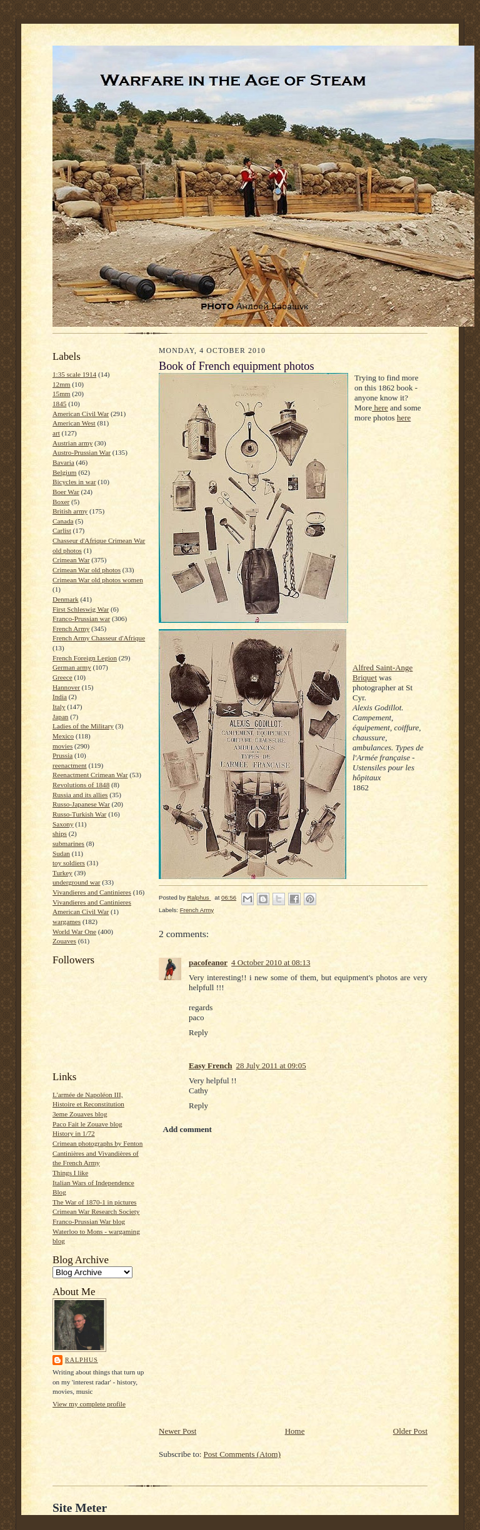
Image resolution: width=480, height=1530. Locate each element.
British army (70, 511)
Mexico (63, 736)
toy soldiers (68, 863)
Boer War (65, 491)
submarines (68, 843)
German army (71, 667)
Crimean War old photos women (97, 580)
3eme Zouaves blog (80, 1114)
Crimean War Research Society (95, 1211)
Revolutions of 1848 (80, 784)
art (56, 433)
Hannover (66, 687)
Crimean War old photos (86, 570)
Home (295, 1431)
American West (74, 423)
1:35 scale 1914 (74, 374)
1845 (59, 403)
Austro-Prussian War (81, 452)
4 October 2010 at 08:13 (270, 962)
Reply (198, 1032)
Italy (58, 706)
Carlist (61, 530)
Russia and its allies (80, 794)
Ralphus (81, 1359)
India (59, 696)
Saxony (63, 824)
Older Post (410, 1431)
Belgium (64, 472)
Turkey (62, 873)
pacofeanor (208, 962)
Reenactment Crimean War (90, 774)
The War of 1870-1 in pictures (94, 1202)
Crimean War (70, 560)
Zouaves (64, 941)
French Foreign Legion (84, 658)
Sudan (61, 853)
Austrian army (72, 443)
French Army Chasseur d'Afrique (98, 638)
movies (62, 746)
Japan (60, 716)
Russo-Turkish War (79, 814)
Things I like (70, 1172)
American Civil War (80, 413)
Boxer (60, 501)
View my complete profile (89, 1404)
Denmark (65, 599)
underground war (76, 882)
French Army (70, 628)
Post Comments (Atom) (242, 1454)
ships (59, 833)
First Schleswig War (80, 609)
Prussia (62, 755)
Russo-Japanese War (81, 804)
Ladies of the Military (83, 726)
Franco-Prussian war (81, 618)
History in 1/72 (73, 1133)
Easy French (210, 1065)
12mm (61, 384)
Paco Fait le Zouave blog (87, 1124)
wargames (66, 921)
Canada (63, 521)
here (380, 407)
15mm (61, 393)
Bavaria (63, 462)
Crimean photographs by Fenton (97, 1143)
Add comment (187, 1129)
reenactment (69, 765)
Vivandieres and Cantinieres (91, 892)
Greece (62, 677)
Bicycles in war (74, 481)
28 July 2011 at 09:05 (271, 1065)
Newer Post (177, 1431)
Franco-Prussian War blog (88, 1221)
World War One (74, 931)
